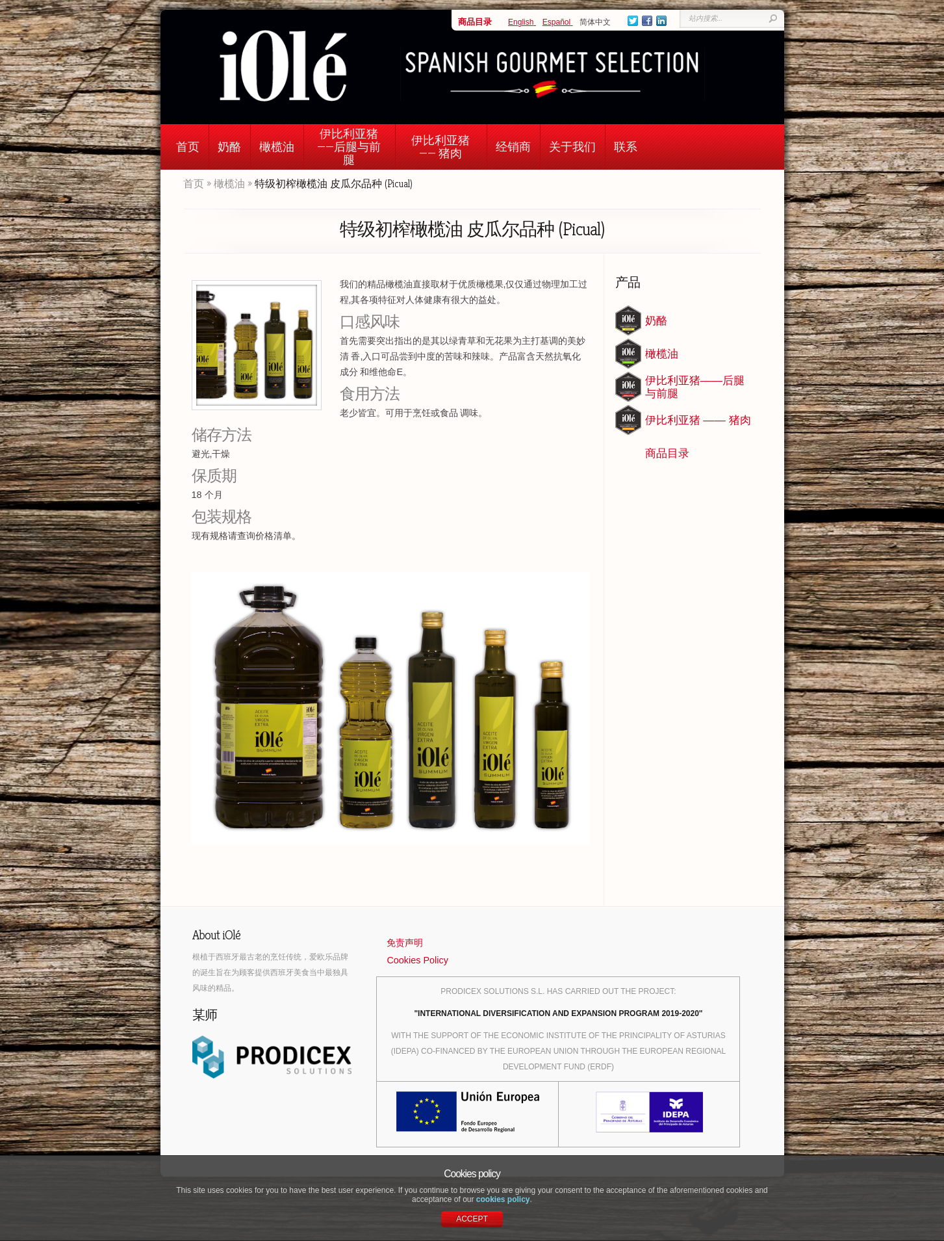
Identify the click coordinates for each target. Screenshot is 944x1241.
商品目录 (475, 22)
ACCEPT (472, 1218)
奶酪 (229, 146)
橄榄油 (276, 146)
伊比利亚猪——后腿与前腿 (349, 146)
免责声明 (405, 942)
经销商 (513, 146)
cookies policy (503, 1199)
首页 (187, 146)
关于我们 (572, 146)
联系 (625, 146)
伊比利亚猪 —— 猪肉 (440, 147)
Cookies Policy (417, 960)
